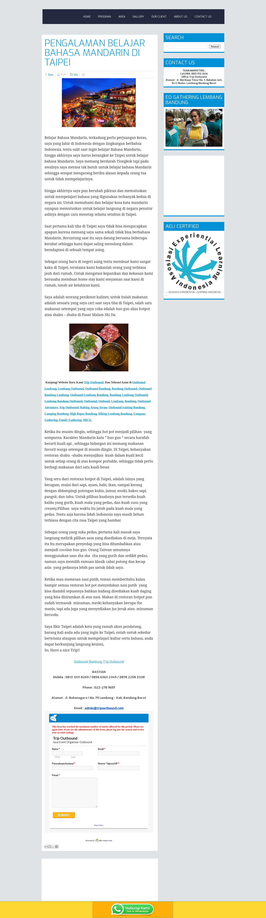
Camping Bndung (56, 413)
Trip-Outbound (93, 382)
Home (87, 16)
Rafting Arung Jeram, (94, 407)
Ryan (50, 74)
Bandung (130, 401)
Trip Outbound (69, 407)
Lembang (117, 401)
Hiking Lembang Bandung (115, 413)
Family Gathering (70, 420)
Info (76, 74)
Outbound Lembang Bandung (89, 394)
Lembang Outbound (71, 388)
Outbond (104, 401)
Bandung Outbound (124, 388)
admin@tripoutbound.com (104, 708)
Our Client (159, 16)
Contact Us (203, 16)
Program (104, 16)
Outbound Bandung (97, 388)
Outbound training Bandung (127, 407)
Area (121, 16)
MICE (87, 420)
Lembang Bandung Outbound (63, 401)
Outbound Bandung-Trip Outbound (99, 662)
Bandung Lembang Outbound (129, 394)
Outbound (90, 401)
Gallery (138, 16)
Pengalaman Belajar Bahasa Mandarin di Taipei (95, 52)
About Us (180, 16)
